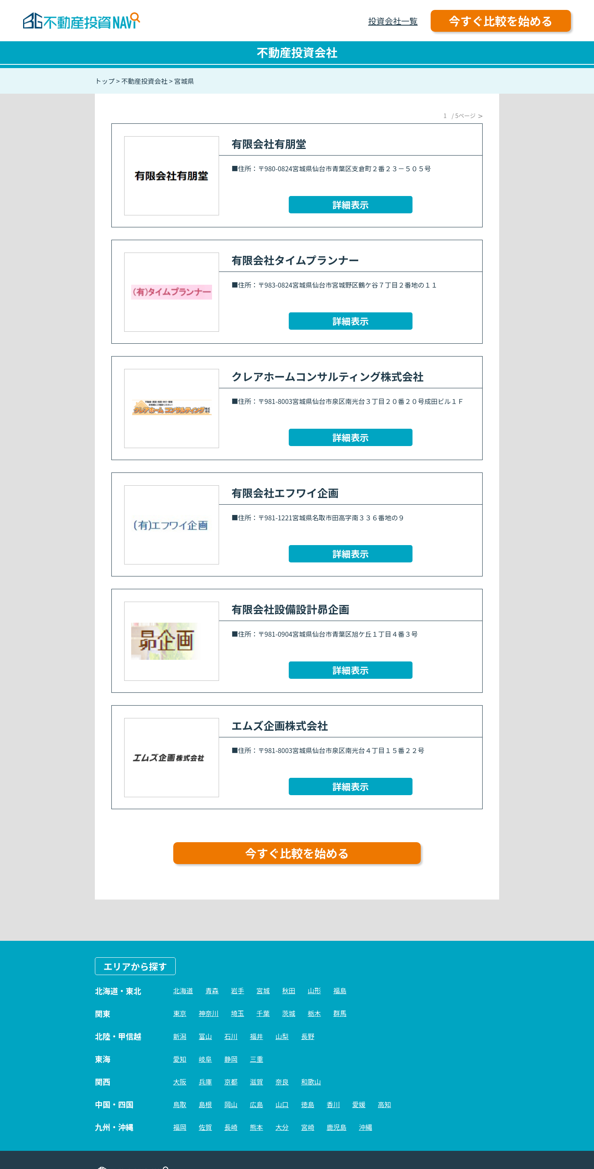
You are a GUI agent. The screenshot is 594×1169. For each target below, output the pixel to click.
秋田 (288, 990)
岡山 (231, 1104)
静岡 (231, 1059)
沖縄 (365, 1127)
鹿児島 (336, 1127)
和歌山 (311, 1081)
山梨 (282, 1036)
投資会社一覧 (392, 21)
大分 (282, 1127)
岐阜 (205, 1059)
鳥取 (179, 1104)
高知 (384, 1104)
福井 (256, 1036)
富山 (205, 1036)
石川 (231, 1036)
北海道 (183, 990)
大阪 (179, 1081)
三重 (256, 1059)
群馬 (339, 1013)
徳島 (307, 1104)
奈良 (282, 1081)
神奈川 (209, 1013)
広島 (256, 1104)
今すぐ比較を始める (297, 853)
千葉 (263, 1013)
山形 (314, 990)
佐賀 (205, 1127)
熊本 (256, 1127)
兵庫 (205, 1081)
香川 (333, 1104)
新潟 (179, 1036)
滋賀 (256, 1081)
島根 (205, 1104)
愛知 (179, 1059)
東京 (179, 1013)
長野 (307, 1036)
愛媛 (358, 1104)
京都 (231, 1081)
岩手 (237, 990)
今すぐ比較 (501, 20)
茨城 (288, 1013)
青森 (212, 990)
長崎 (231, 1127)
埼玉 (237, 1013)
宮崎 (307, 1127)
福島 (339, 990)
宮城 (263, 990)
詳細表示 (350, 204)
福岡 (179, 1127)
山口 (282, 1104)
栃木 (314, 1013)
